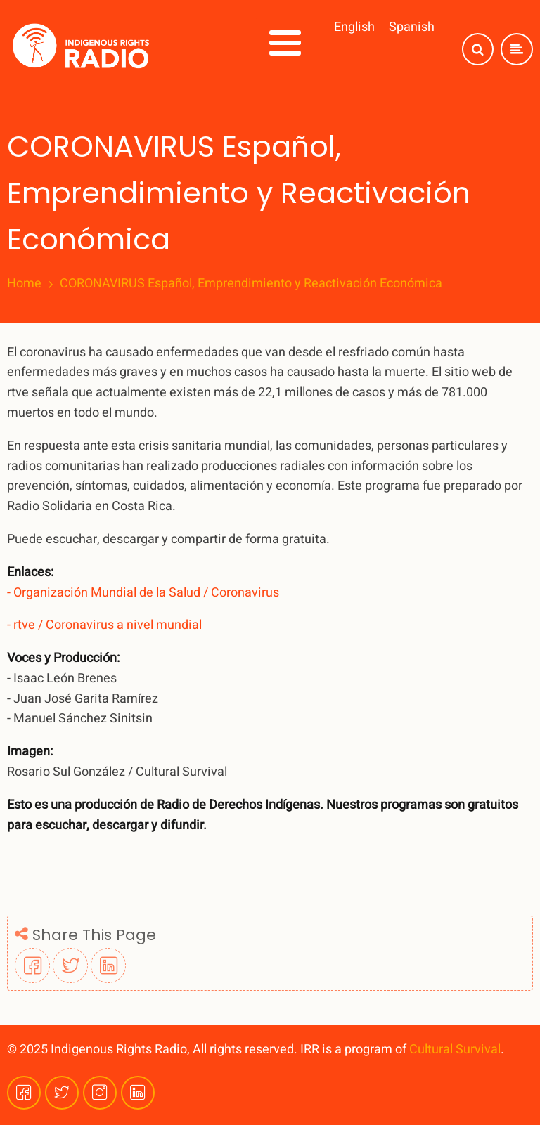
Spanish (412, 27)
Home (24, 284)
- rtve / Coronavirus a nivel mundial (104, 625)
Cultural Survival (455, 1049)
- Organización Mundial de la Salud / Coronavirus (143, 592)
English (354, 27)
